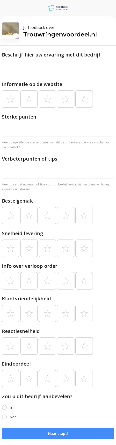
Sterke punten (19, 116)
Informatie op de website (32, 84)
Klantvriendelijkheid (26, 298)
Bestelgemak (17, 201)
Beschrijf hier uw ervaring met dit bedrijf (51, 54)
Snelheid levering (22, 233)
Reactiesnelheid (21, 331)
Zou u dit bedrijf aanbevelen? (37, 396)
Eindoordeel (16, 363)
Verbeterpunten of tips (29, 158)
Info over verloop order (29, 266)
